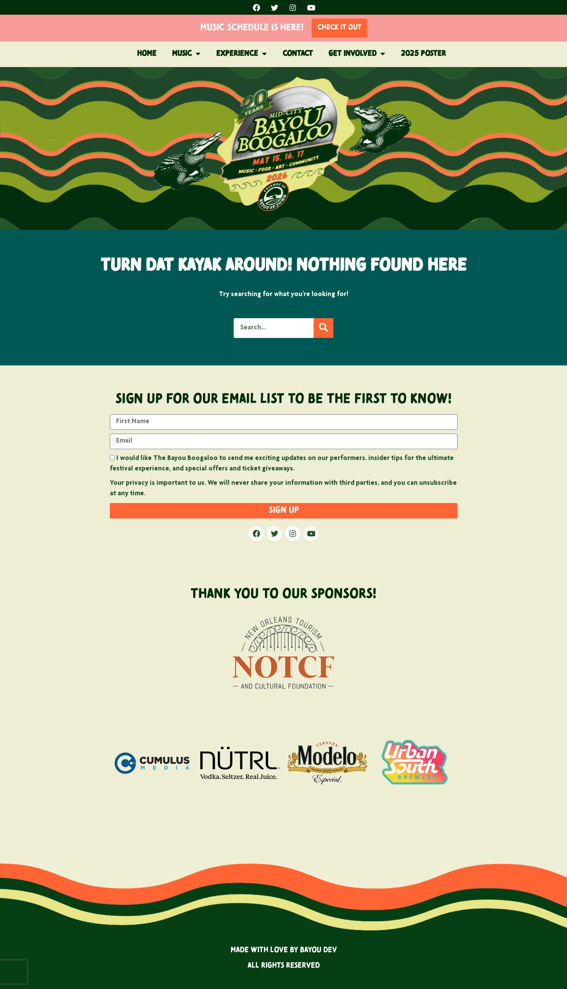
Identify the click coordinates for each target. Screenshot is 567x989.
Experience (241, 54)
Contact (298, 54)
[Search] (323, 328)
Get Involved (356, 54)
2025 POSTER (423, 54)
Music (186, 54)
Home (146, 54)
